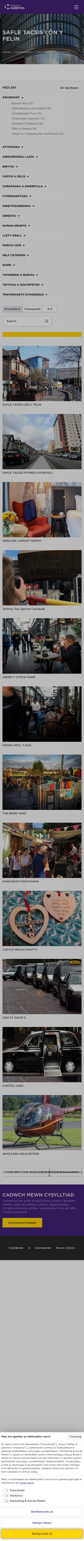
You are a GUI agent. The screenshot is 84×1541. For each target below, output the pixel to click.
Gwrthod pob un (42, 1511)
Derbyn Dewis (42, 1522)
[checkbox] (13, 1490)
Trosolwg (75, 1436)
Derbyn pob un (42, 1533)
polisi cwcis (27, 1482)
